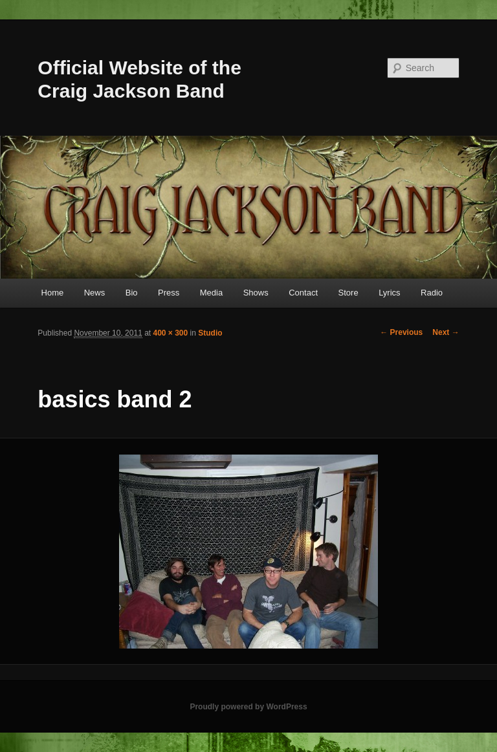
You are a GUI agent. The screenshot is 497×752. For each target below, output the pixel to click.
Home (52, 292)
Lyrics (389, 292)
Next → (445, 332)
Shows (256, 292)
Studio (210, 333)
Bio (132, 292)
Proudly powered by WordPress (248, 706)
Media (211, 292)
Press (168, 292)
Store (348, 292)
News (94, 292)
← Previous (401, 332)
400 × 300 (170, 333)
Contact (303, 292)
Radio (432, 292)
